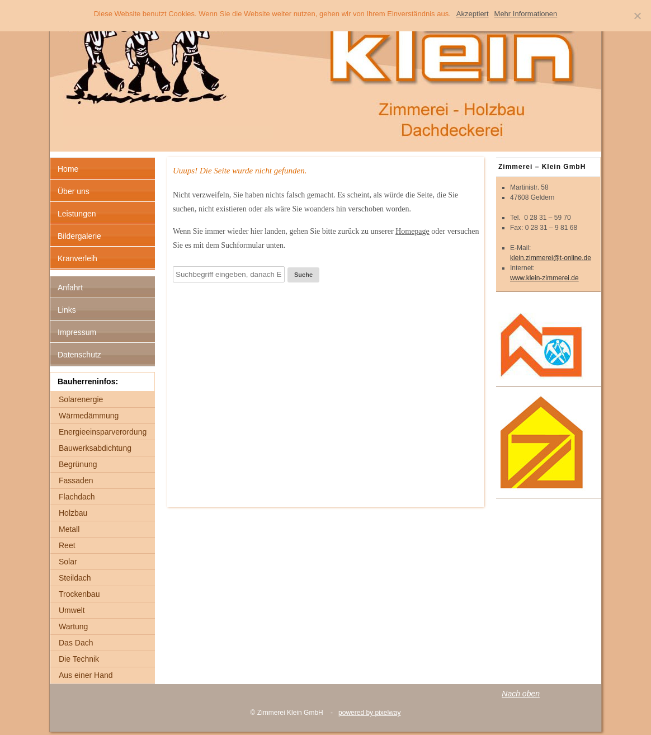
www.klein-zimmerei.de (544, 278)
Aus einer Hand (86, 675)
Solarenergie (81, 399)
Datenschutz (79, 354)
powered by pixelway (369, 713)
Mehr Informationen (526, 14)
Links (67, 309)
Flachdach (77, 496)
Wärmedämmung (89, 415)
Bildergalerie (79, 236)
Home (68, 168)
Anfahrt (70, 287)
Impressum (77, 332)
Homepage (412, 231)
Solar (68, 561)
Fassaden (76, 480)
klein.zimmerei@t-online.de (550, 258)
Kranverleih (77, 258)
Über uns (73, 191)
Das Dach (76, 642)
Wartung (73, 626)
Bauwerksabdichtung (95, 448)
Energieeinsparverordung (103, 431)
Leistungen (77, 213)
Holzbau (73, 512)
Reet (67, 545)
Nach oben (521, 694)
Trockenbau (79, 594)
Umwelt (72, 610)
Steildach (75, 577)
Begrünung (78, 464)
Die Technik (79, 658)
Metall (69, 529)
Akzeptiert (472, 14)
